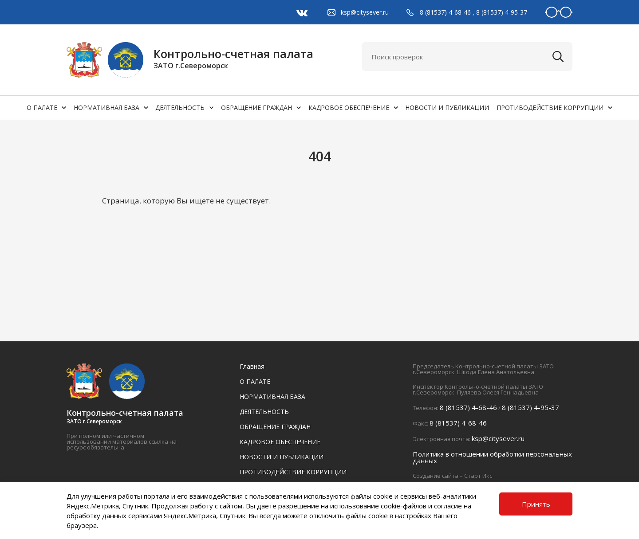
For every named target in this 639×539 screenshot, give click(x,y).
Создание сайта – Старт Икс (452, 476)
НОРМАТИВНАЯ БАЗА (106, 107)
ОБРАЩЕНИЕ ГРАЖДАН (256, 107)
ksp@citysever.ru (365, 12)
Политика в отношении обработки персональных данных (492, 457)
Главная (252, 366)
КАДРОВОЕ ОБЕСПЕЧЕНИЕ (348, 107)
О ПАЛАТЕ (42, 107)
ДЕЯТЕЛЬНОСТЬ (180, 107)
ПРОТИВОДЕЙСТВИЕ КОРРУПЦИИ (550, 107)
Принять (536, 504)
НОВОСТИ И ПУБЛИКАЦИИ (447, 107)
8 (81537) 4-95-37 (501, 12)
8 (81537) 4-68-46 (445, 12)
